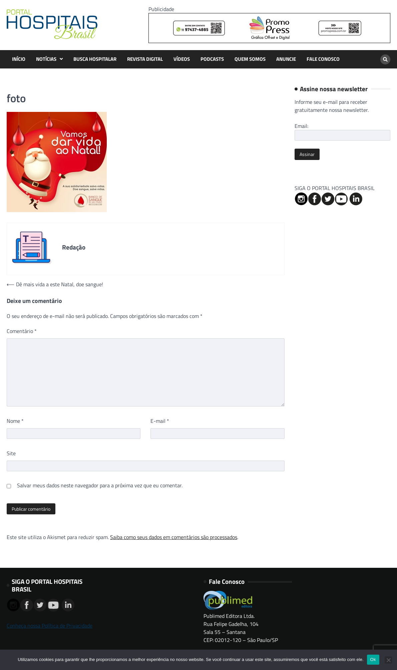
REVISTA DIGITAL (145, 59)
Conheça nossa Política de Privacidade (49, 626)
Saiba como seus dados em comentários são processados (173, 537)
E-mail (159, 421)
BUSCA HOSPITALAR (94, 59)
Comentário (22, 331)
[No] (388, 660)
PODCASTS (212, 59)
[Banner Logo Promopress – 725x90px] (269, 41)
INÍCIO (18, 59)
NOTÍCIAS (46, 59)
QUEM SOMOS (250, 59)
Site (11, 453)
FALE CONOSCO (323, 59)
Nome (15, 421)
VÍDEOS (181, 59)
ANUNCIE (286, 59)
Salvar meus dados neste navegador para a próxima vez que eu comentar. (99, 485)
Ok (373, 659)
